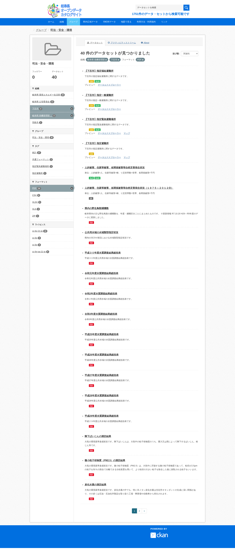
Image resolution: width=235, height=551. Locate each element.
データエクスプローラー (109, 85)
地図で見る (126, 22)
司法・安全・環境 (61, 30)
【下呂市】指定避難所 (97, 143)
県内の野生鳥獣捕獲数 (97, 208)
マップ (127, 133)
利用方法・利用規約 (146, 22)
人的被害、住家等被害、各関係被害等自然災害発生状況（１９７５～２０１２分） (129, 188)
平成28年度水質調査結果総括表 (102, 395)
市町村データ (109, 22)
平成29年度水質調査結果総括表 (102, 416)
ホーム (51, 22)
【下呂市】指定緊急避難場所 (100, 119)
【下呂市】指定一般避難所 (99, 95)
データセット (95, 42)
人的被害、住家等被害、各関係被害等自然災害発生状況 (115, 167)
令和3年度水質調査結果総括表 (101, 314)
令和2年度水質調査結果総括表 (101, 293)
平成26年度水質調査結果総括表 (102, 354)
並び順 (176, 53)
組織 (62, 22)
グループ (73, 22)
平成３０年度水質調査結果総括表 (103, 252)
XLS (91, 178)
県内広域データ (90, 22)
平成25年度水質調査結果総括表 (102, 334)
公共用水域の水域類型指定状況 (101, 232)
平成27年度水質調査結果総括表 (102, 375)
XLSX (97, 81)
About (145, 42)
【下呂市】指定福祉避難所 (99, 71)
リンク (164, 22)
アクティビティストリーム (122, 42)
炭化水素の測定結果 (95, 484)
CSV (91, 81)
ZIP (91, 198)
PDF (91, 222)
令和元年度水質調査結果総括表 (101, 273)
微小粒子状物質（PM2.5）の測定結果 (105, 460)
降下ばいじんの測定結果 (98, 436)
